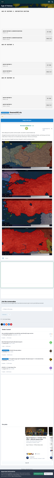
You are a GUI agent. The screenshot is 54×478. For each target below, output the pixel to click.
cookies (10, 473)
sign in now (29, 303)
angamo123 (5, 368)
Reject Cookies (48, 473)
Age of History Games (16, 476)
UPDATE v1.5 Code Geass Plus (9, 367)
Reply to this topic (27, 120)
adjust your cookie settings (14, 474)
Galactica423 (6, 343)
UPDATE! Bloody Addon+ (15, 350)
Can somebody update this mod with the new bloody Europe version (17, 333)
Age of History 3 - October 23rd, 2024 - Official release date (36, 438)
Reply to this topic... (8, 309)
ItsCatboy (5, 351)
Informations (29, 442)
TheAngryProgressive (7, 334)
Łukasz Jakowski (30, 441)
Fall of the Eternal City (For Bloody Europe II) (12, 341)
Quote (6, 258)
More (19, 114)
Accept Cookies (38, 473)
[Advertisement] (19, 272)
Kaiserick (5, 360)
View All (27, 462)
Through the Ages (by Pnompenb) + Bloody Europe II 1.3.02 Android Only (26, 358)
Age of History (6, 6)
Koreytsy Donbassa (6, 114)
